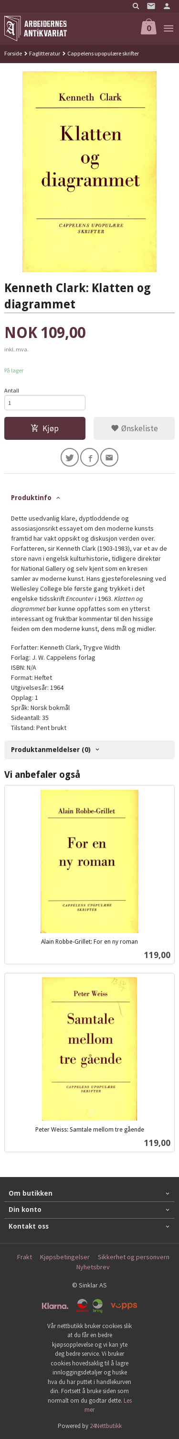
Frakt (24, 1257)
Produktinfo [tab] (31, 497)
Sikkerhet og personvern (133, 1257)
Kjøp (45, 428)
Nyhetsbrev (93, 1267)
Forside (13, 53)
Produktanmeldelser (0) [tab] (51, 749)
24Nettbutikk (106, 1426)
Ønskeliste (134, 428)
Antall (11, 390)
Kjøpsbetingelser (65, 1257)
